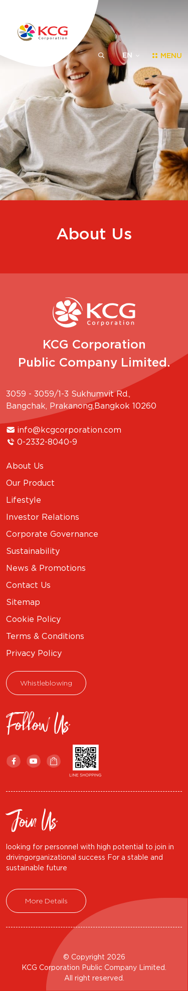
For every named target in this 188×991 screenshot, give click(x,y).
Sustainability (33, 551)
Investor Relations (42, 517)
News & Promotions (46, 568)
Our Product (30, 483)
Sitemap (23, 602)
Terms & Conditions (45, 636)
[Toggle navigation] (163, 55)
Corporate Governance (52, 534)
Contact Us (28, 585)
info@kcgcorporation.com (69, 430)
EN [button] (127, 55)
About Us (25, 466)
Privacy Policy (34, 653)
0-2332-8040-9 (47, 442)
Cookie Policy (33, 619)
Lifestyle (23, 500)
